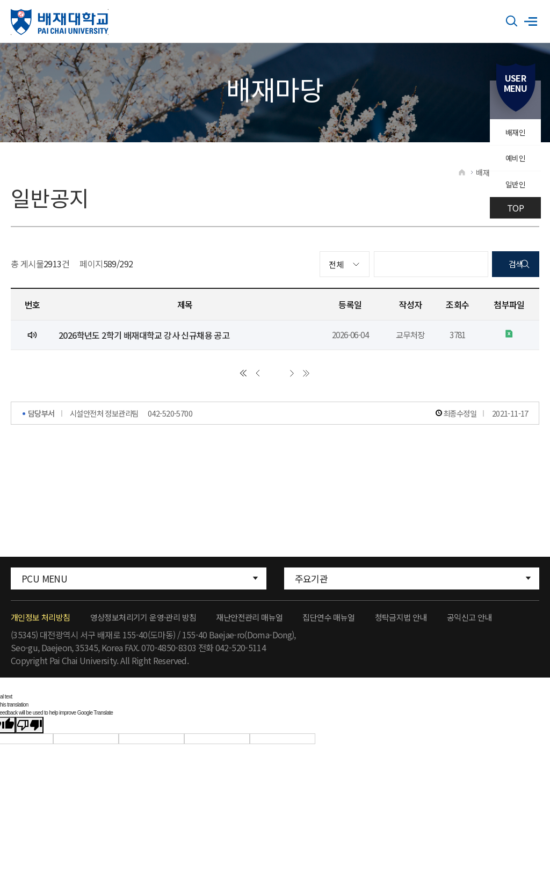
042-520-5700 (170, 424)
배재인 (513, 134)
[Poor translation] (30, 733)
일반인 (513, 195)
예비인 (513, 164)
